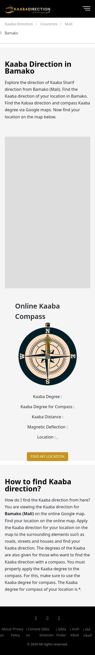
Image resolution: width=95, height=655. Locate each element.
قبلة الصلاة (87, 632)
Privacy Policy (17, 632)
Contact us (33, 632)
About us (5, 632)
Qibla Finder (61, 632)
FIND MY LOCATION (47, 456)
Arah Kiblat (74, 632)
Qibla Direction (46, 632)
